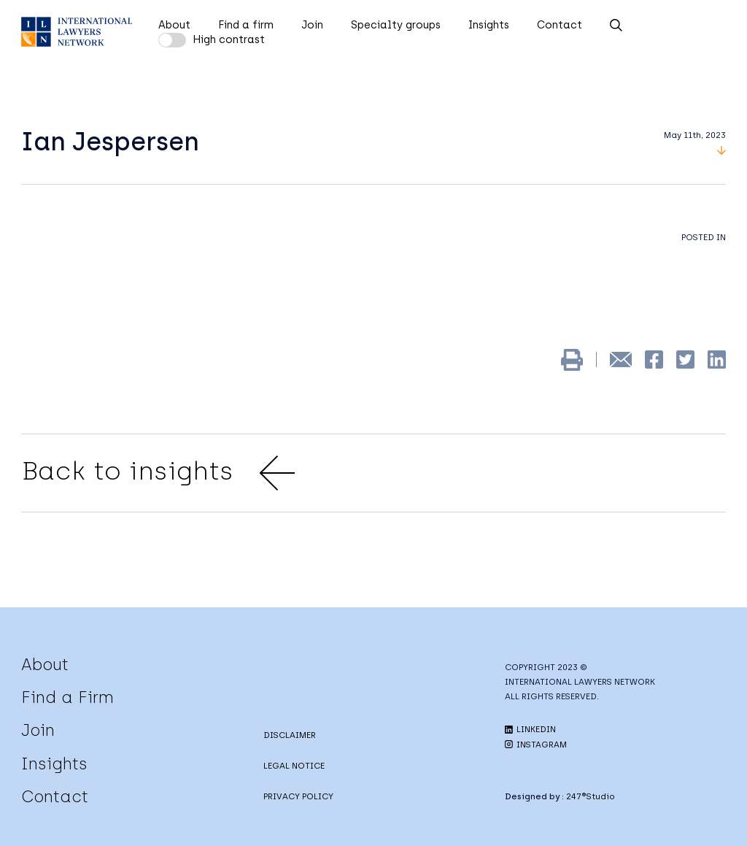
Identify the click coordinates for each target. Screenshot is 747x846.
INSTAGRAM (536, 744)
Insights (488, 24)
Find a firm (246, 24)
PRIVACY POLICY (298, 796)
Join (312, 24)
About (174, 24)
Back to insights (158, 473)
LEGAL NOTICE (294, 766)
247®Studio (590, 796)
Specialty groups (396, 24)
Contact (559, 24)
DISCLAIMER (289, 735)
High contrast (229, 39)
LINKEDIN (530, 729)
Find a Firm (67, 697)
